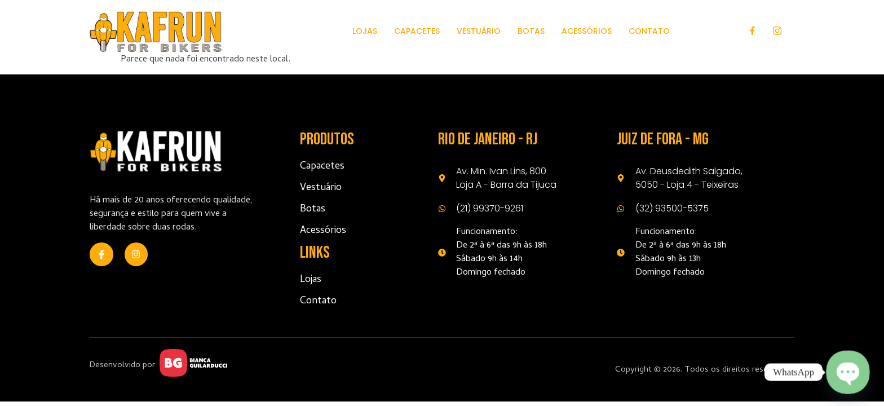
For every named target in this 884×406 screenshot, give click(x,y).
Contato (649, 31)
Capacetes (417, 31)
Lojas (364, 31)
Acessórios (587, 31)
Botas (531, 31)
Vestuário (479, 31)
